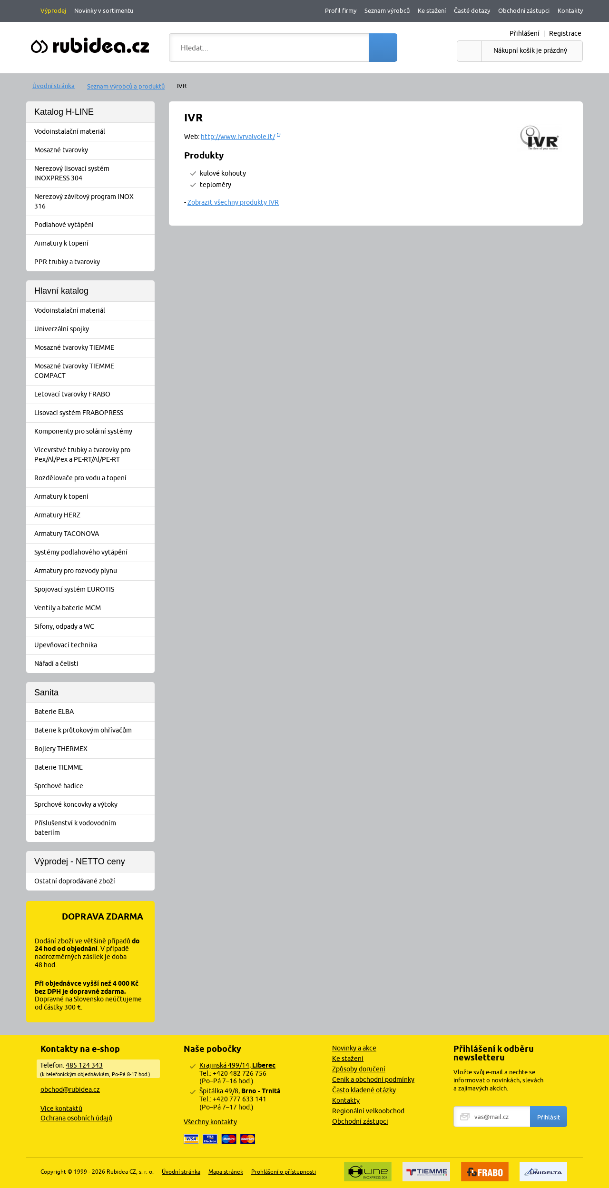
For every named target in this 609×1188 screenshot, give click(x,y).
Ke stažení (432, 10)
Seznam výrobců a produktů (126, 86)
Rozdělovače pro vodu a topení (93, 478)
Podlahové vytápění (93, 225)
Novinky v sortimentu (103, 10)
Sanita (46, 692)
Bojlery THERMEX (93, 749)
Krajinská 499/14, (237, 1065)
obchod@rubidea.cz (70, 1089)
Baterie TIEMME (93, 768)
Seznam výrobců (387, 10)
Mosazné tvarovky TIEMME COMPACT (93, 370)
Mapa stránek (225, 1171)
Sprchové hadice (93, 786)
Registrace (565, 33)
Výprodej (53, 10)
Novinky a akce (354, 1048)
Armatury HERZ (93, 515)
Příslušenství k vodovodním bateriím (93, 827)
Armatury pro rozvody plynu (93, 571)
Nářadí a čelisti (93, 664)
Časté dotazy (472, 10)
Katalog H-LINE (64, 112)
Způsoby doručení (358, 1069)
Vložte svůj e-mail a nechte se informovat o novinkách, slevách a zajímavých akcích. (498, 1080)
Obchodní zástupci (524, 10)
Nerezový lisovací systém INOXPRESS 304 (93, 173)
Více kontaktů (61, 1108)
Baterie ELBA (93, 712)
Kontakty (570, 10)
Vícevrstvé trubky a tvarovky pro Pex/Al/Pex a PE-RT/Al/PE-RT (93, 454)
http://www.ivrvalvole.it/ (238, 136)
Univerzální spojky (93, 329)
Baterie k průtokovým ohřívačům (93, 731)
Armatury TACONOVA (93, 534)
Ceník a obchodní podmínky (373, 1079)
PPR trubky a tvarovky (93, 262)
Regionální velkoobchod (368, 1111)
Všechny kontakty (210, 1122)
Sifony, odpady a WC (93, 627)
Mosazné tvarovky (93, 150)
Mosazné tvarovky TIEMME (93, 348)
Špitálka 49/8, (240, 1091)
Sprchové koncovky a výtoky (93, 805)
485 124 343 (84, 1065)
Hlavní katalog (61, 291)
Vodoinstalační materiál (93, 132)
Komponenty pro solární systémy (93, 432)
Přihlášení (525, 33)
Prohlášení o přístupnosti (283, 1171)
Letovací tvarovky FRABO (93, 394)
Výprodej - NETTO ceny (79, 861)
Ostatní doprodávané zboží (93, 881)
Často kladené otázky (364, 1090)
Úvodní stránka (53, 85)
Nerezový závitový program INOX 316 (93, 201)
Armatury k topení (93, 244)
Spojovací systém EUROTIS (93, 590)
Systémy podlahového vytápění (93, 552)
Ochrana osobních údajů (76, 1118)
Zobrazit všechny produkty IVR (233, 202)
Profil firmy (340, 10)
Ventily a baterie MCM (93, 608)
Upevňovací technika (93, 645)
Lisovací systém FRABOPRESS (93, 413)
